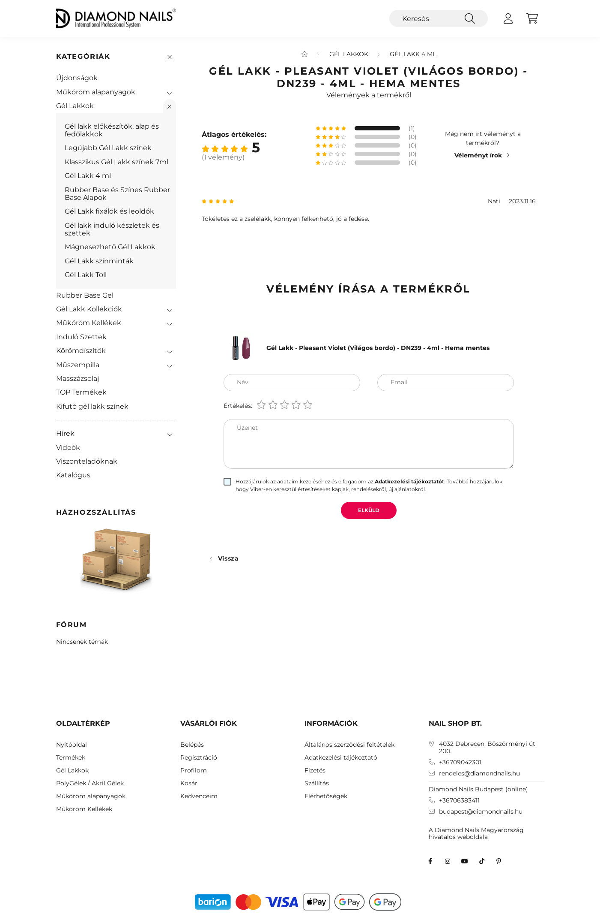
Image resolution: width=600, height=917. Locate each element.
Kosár (188, 783)
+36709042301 (460, 762)
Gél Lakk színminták (99, 261)
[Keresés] (438, 18)
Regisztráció (198, 757)
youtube (464, 861)
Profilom (193, 770)
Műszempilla (77, 365)
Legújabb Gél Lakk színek (108, 148)
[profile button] (508, 18)
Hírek (65, 433)
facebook (430, 861)
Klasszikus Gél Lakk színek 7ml (116, 162)
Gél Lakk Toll (86, 275)
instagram (447, 861)
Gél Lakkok (75, 106)
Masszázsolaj (77, 378)
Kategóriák (83, 56)
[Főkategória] (304, 54)
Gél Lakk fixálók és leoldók (109, 211)
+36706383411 (459, 800)
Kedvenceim (199, 796)
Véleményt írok (478, 155)
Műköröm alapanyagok (95, 92)
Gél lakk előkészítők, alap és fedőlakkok (112, 130)
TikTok (481, 861)
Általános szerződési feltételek (349, 744)
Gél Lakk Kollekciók (89, 309)
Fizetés (314, 770)
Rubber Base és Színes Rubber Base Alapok (117, 194)
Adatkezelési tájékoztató (340, 757)
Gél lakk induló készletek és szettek (112, 229)
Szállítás (316, 783)
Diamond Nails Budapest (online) (478, 789)
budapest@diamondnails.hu (480, 811)
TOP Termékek (81, 392)
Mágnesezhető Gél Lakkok (110, 247)
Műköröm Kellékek (88, 323)
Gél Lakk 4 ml (88, 176)
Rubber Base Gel (84, 295)
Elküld (368, 510)
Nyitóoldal (71, 744)
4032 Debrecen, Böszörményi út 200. (487, 747)
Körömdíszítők (81, 351)
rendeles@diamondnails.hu (479, 773)
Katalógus (73, 475)
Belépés (192, 744)
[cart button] (532, 18)
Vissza (228, 558)
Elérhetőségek (325, 796)
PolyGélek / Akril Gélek (90, 783)
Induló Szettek (81, 337)
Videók (68, 447)
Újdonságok (77, 78)
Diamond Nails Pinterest (498, 861)
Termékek (70, 757)
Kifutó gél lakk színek (92, 406)
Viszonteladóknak (86, 461)
